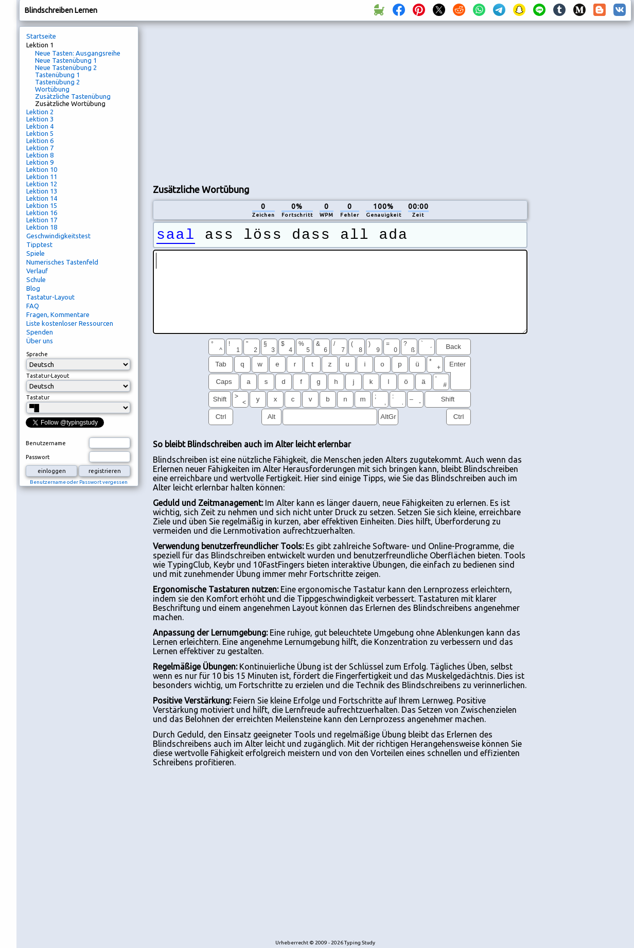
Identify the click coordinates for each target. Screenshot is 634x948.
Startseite (41, 36)
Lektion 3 (40, 118)
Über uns (39, 340)
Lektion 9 (40, 162)
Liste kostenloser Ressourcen (69, 323)
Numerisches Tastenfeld (62, 262)
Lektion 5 (40, 133)
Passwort (38, 457)
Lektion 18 (41, 227)
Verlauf (37, 270)
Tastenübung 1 (57, 74)
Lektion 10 (41, 169)
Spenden (39, 332)
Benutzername (46, 443)
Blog (33, 288)
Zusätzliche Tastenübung (73, 96)
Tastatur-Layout (50, 297)
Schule (36, 279)
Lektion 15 (41, 205)
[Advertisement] (265, 101)
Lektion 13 (41, 191)
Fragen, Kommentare (58, 314)
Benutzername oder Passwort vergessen (79, 482)
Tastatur (37, 397)
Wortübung (52, 89)
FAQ (32, 305)
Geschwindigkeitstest (58, 235)
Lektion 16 (41, 212)
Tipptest (39, 244)
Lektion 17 (41, 219)
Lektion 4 (40, 126)
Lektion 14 (41, 198)
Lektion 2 (40, 111)
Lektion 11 (41, 176)
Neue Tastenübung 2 (66, 67)
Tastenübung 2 (57, 81)
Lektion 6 (40, 140)
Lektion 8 (40, 155)
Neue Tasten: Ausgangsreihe (77, 53)
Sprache (37, 354)
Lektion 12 (41, 183)
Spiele (35, 253)
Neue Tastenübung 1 (66, 60)
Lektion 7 (40, 147)
